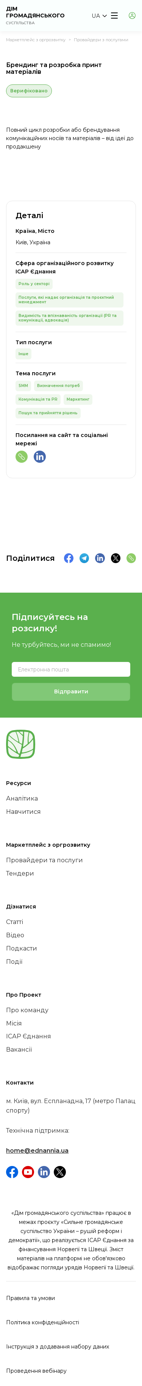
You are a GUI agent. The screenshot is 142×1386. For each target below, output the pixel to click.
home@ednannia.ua (37, 1150)
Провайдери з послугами (101, 40)
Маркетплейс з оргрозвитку (36, 40)
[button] (99, 15)
